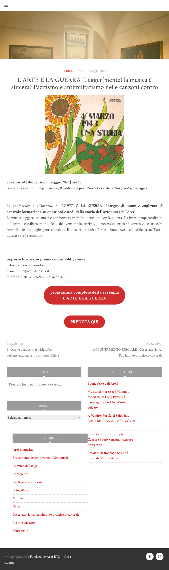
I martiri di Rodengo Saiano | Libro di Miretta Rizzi (108, 456)
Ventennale (20, 531)
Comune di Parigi (25, 466)
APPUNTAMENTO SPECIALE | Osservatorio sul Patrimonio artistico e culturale (127, 352)
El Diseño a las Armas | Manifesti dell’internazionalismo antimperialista (33, 352)
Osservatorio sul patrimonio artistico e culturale (46, 514)
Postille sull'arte (24, 522)
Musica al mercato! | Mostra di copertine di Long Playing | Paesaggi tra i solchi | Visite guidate (109, 399)
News (16, 506)
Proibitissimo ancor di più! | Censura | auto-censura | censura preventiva (110, 439)
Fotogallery (20, 490)
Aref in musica (23, 449)
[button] (4, 5)
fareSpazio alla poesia (27, 482)
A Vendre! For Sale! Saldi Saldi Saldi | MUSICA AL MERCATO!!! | (111, 420)
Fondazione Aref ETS (45, 556)
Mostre (18, 498)
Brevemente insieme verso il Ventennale (41, 457)
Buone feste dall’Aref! (103, 383)
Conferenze (72, 71)
